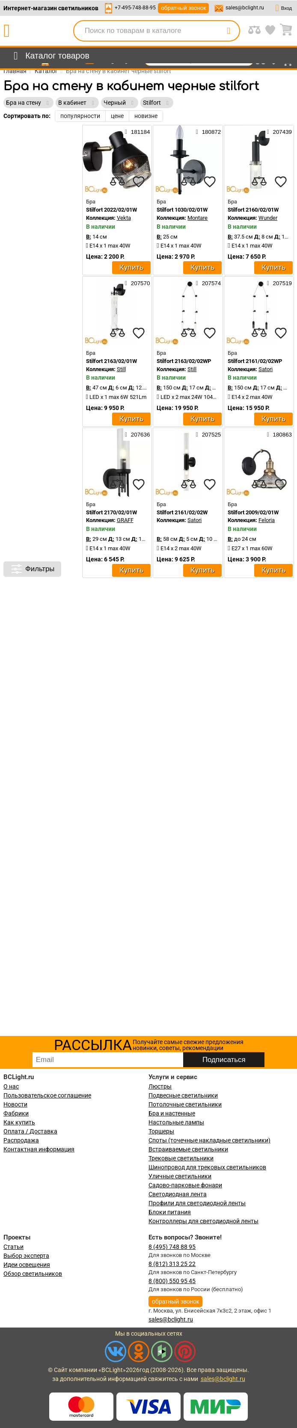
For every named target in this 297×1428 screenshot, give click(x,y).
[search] (228, 31)
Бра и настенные (171, 1113)
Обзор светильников (32, 1273)
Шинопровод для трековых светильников (207, 1167)
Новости (15, 1104)
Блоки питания (169, 1212)
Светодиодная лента (177, 1194)
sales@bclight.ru (245, 8)
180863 (279, 434)
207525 (208, 434)
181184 (137, 131)
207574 (208, 283)
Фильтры (32, 569)
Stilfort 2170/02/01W (111, 512)
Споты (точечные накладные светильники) (209, 1140)
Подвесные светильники (183, 1095)
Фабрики (16, 1113)
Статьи (13, 1246)
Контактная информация (38, 1149)
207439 (279, 131)
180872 (208, 131)
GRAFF (125, 520)
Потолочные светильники (185, 1104)
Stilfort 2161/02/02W (182, 512)
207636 (137, 434)
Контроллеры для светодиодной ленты (203, 1221)
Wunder (267, 218)
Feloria (266, 520)
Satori (265, 369)
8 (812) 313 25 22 (172, 1263)
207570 (137, 283)
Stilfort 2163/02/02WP (184, 361)
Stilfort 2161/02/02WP (255, 361)
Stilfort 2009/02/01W (253, 512)
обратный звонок (183, 8)
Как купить (19, 1122)
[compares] (117, 181)
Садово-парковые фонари (185, 1185)
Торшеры (161, 1131)
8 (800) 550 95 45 (172, 1281)
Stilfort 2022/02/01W (111, 210)
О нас (11, 1086)
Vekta (124, 218)
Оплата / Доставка (30, 1131)
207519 (279, 283)
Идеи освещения (26, 1264)
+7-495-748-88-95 (135, 8)
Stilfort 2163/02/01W (111, 361)
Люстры (160, 1086)
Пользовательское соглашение (47, 1095)
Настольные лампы (176, 1122)
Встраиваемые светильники (188, 1149)
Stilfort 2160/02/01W (253, 210)
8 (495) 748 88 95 (172, 1246)
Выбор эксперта (26, 1255)
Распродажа (21, 1140)
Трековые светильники (181, 1158)
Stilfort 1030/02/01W (182, 210)
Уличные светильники (179, 1176)
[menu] (49, 56)
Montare (197, 218)
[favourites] (138, 181)
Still (121, 369)
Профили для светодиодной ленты (197, 1203)
